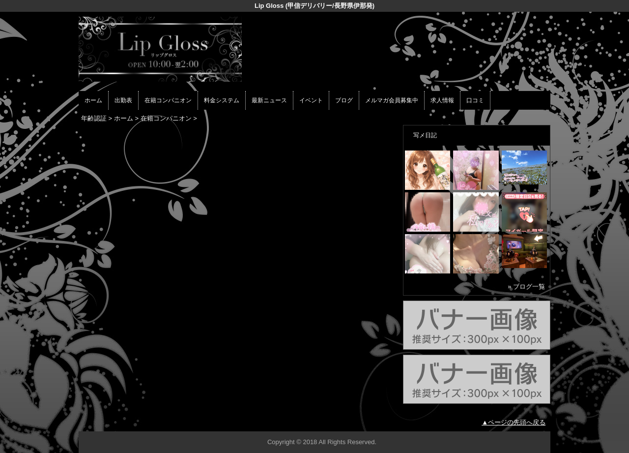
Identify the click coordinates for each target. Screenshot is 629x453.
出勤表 (123, 100)
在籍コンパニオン (168, 100)
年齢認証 (94, 118)
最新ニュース (269, 100)
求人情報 (442, 100)
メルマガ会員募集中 (391, 100)
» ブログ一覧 (526, 286)
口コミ (475, 100)
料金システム (221, 100)
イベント (311, 100)
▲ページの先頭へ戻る (513, 422)
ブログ (344, 100)
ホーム (93, 100)
